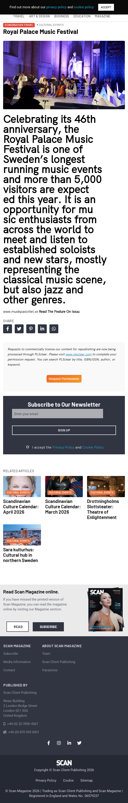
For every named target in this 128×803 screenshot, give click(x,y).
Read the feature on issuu (59, 311)
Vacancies (50, 670)
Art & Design (39, 16)
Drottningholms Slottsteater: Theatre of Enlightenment (103, 509)
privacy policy (56, 7)
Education (82, 16)
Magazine (102, 16)
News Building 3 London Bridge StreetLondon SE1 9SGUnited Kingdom (20, 708)
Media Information (17, 662)
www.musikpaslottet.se (21, 311)
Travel (18, 16)
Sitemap (86, 780)
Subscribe (48, 627)
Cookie (68, 780)
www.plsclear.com (78, 354)
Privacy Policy (63, 447)
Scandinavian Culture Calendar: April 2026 (21, 506)
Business (61, 16)
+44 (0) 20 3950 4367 (22, 724)
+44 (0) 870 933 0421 (23, 732)
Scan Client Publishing (58, 662)
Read (18, 627)
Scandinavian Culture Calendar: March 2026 (63, 506)
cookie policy (84, 7)
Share (7, 328)
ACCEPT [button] (106, 7)
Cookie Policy (93, 447)
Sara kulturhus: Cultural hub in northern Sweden (20, 555)
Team (46, 654)
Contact (9, 670)
